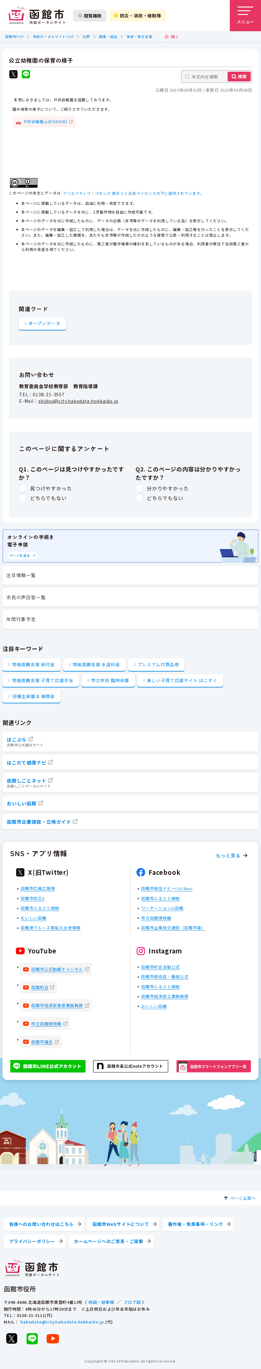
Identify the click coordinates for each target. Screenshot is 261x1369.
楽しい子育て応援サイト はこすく (182, 680)
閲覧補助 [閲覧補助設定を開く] (89, 15)
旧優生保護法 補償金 (33, 696)
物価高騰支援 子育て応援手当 (42, 680)
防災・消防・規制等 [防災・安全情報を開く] (137, 15)
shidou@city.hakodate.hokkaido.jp (78, 401)
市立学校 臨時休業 (110, 680)
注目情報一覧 (21, 575)
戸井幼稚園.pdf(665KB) (45, 121)
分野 (86, 36)
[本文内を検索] (216, 76)
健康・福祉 (108, 36)
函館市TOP (14, 36)
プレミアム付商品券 (158, 664)
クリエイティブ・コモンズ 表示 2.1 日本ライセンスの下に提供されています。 (133, 193)
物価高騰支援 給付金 (33, 664)
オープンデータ (44, 323)
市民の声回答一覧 (26, 597)
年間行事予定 (21, 619)
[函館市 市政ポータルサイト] (37, 15)
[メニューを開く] (245, 15)
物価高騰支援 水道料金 (96, 664)
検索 (242, 76)
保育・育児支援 (139, 36)
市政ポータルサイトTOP (53, 36)
